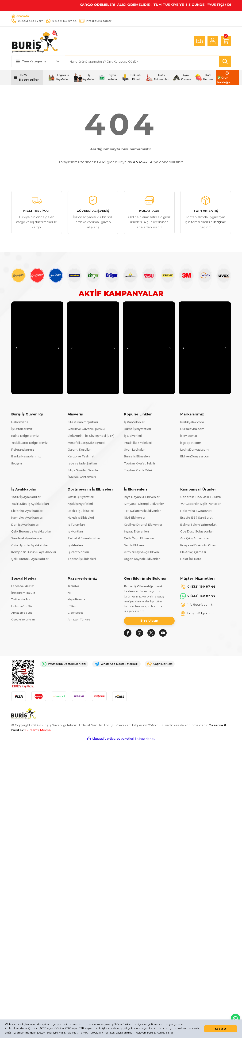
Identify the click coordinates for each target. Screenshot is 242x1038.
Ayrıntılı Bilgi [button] (165, 1032)
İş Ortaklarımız (22, 429)
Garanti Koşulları (80, 450)
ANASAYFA (143, 162)
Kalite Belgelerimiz (25, 436)
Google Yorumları (24, 620)
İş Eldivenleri (133, 436)
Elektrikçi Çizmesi (193, 552)
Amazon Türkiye (80, 620)
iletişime (219, 222)
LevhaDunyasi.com (194, 450)
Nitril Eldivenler (135, 518)
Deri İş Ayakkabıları (25, 524)
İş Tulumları (76, 524)
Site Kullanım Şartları (83, 422)
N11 (70, 593)
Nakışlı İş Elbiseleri (81, 518)
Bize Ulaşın (149, 621)
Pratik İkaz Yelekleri (138, 443)
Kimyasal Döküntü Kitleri (198, 545)
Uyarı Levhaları (135, 450)
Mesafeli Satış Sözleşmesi (86, 443)
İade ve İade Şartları (82, 463)
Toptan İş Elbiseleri (82, 559)
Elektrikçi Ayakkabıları (27, 511)
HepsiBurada (77, 600)
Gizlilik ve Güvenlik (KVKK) (86, 429)
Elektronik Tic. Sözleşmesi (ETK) (91, 436)
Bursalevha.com (192, 429)
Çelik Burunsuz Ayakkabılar (31, 531)
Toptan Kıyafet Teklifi (139, 463)
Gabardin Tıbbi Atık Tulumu (200, 497)
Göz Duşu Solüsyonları (197, 531)
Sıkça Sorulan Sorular (83, 470)
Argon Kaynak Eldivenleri (142, 559)
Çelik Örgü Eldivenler (139, 538)
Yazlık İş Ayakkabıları (26, 497)
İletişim (16, 463)
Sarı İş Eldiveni (134, 545)
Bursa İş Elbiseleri (137, 456)
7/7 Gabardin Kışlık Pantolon (201, 504)
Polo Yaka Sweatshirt (196, 511)
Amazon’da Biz (22, 614)
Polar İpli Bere (190, 559)
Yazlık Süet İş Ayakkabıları (30, 504)
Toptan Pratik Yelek (138, 470)
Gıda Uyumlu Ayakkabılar (29, 545)
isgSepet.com (190, 443)
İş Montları (75, 531)
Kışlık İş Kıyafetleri (80, 504)
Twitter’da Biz (21, 600)
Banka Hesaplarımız (26, 456)
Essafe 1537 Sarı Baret (196, 518)
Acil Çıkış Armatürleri (195, 538)
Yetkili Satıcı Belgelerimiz (29, 443)
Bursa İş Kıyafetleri (137, 429)
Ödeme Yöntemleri (82, 477)
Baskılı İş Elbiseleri (81, 511)
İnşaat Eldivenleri (136, 531)
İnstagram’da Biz (23, 593)
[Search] (148, 62)
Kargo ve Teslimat (81, 456)
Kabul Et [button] (220, 1028)
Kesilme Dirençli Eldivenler (143, 524)
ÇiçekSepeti (76, 614)
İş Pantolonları (134, 422)
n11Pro (72, 607)
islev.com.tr (188, 436)
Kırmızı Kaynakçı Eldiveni (142, 552)
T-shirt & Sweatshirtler (84, 538)
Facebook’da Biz (23, 586)
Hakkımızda (19, 422)
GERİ (101, 162)
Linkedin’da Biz (22, 607)
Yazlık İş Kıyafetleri (81, 497)
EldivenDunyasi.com (195, 456)
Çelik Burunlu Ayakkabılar (30, 559)
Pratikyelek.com (192, 422)
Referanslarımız (22, 450)
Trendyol (74, 586)
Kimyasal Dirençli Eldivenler (144, 504)
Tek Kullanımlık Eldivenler (142, 511)
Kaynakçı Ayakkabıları (27, 518)
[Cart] (226, 41)
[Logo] (34, 41)
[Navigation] (27, 77)
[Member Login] (212, 41)
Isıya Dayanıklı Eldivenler (142, 497)
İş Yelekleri (75, 545)
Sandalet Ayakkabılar (26, 538)
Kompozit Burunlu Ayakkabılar (33, 552)
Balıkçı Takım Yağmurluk (198, 524)
